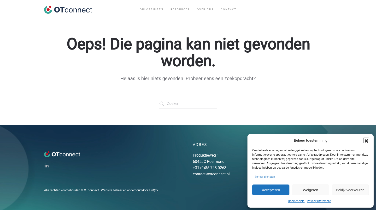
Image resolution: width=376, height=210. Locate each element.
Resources (180, 9)
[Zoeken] (188, 103)
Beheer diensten (265, 176)
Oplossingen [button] (151, 9)
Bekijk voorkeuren (350, 190)
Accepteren (271, 190)
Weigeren (310, 190)
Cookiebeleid (296, 201)
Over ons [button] (205, 9)
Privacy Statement (319, 201)
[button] (366, 140)
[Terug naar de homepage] (68, 9)
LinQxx (153, 190)
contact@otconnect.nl (211, 174)
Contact (228, 9)
